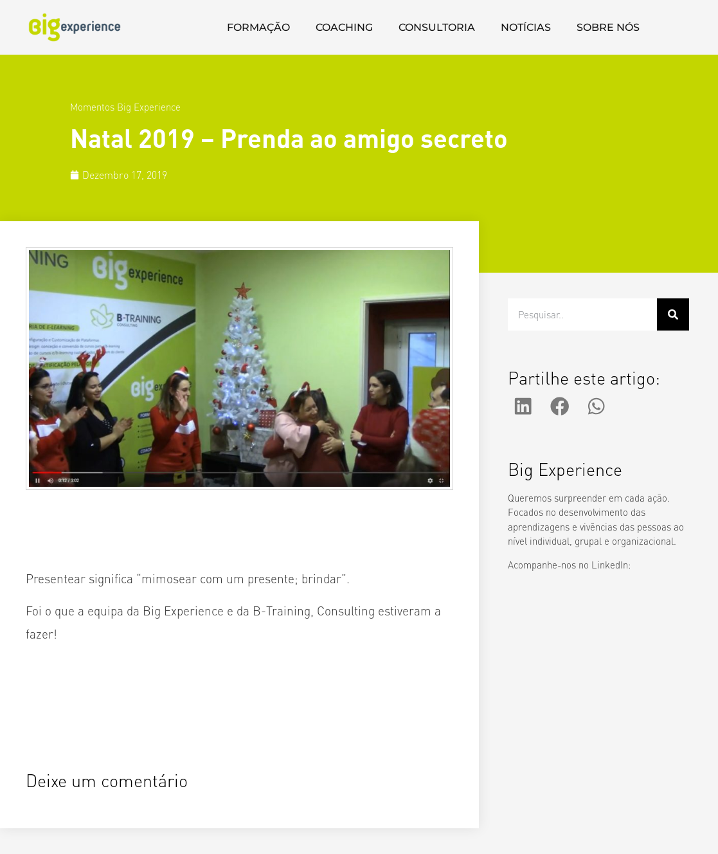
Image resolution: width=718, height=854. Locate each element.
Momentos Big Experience (125, 106)
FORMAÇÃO (258, 27)
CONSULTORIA (437, 27)
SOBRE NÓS (608, 27)
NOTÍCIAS (526, 27)
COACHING (344, 27)
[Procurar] (673, 314)
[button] (523, 407)
